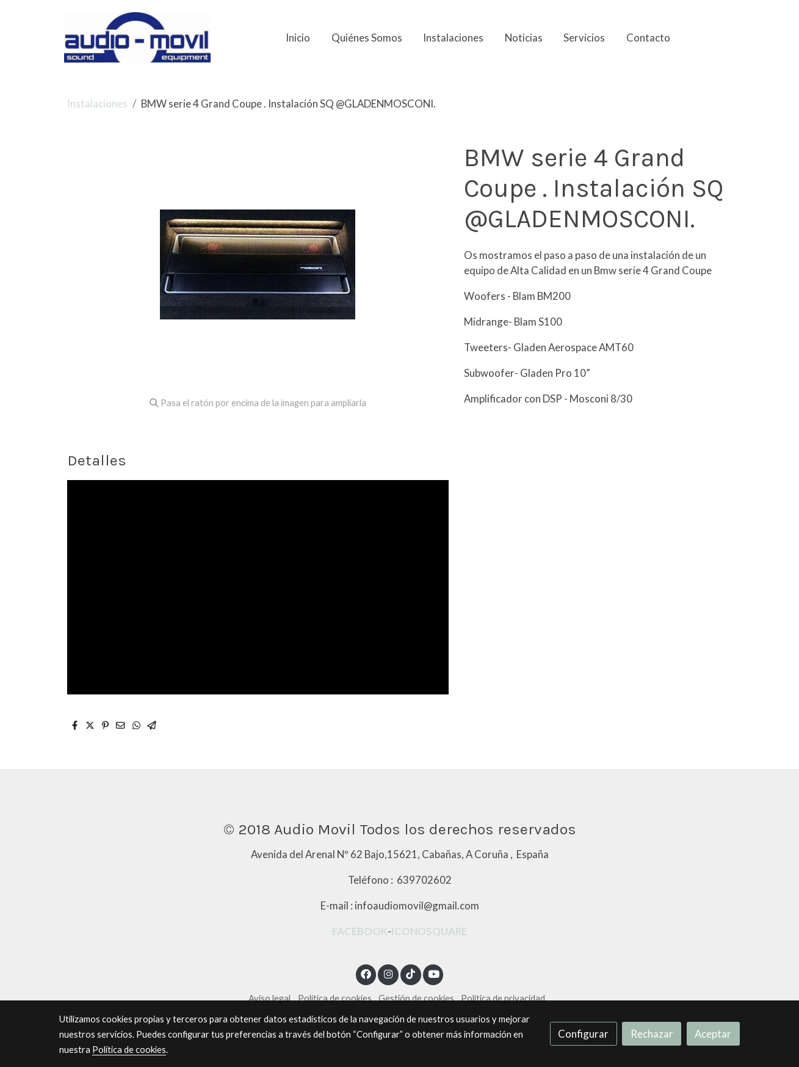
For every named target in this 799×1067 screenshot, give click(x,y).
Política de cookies (335, 998)
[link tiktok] (411, 973)
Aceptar (713, 1033)
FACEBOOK (360, 931)
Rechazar (652, 1033)
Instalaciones (97, 103)
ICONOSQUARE (429, 931)
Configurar (583, 1033)
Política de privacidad (503, 998)
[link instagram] (388, 973)
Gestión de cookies (416, 998)
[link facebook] (366, 973)
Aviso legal (269, 998)
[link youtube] (434, 973)
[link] (137, 37)
